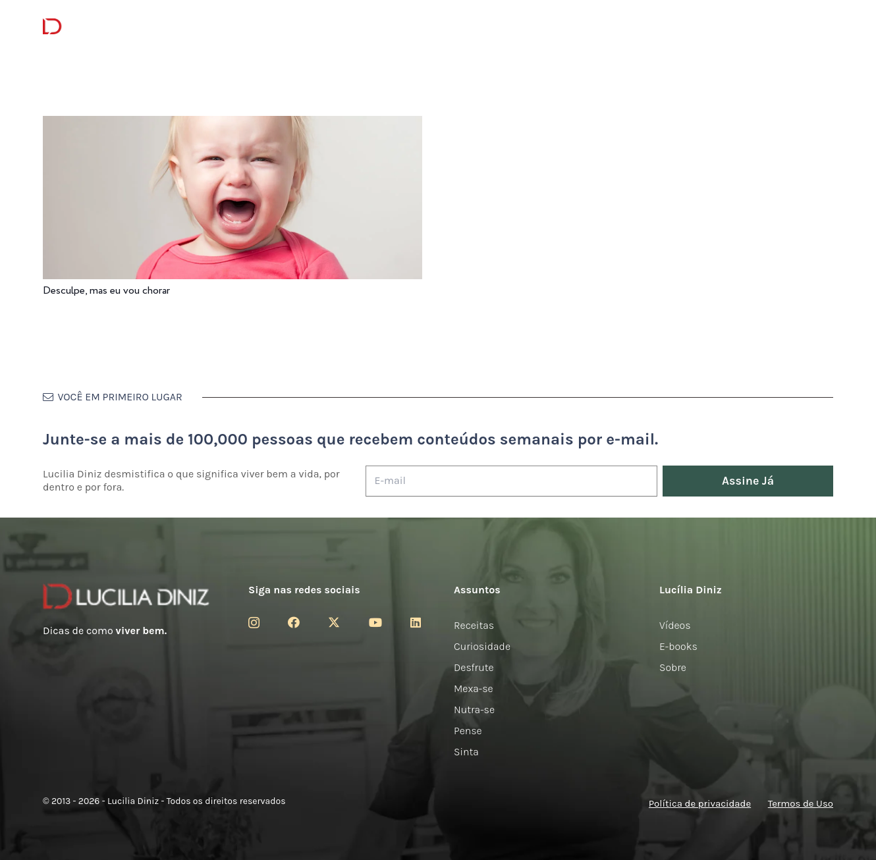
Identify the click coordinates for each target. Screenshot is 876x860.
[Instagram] (254, 623)
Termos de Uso (800, 803)
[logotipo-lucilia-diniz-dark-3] (96, 26)
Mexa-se (473, 688)
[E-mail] (511, 481)
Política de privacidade (700, 803)
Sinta (466, 751)
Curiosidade (482, 646)
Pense (468, 730)
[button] (823, 26)
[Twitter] (334, 622)
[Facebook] (294, 622)
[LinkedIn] (415, 622)
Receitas (474, 625)
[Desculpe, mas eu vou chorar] (232, 125)
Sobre (672, 667)
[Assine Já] (748, 481)
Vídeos (675, 625)
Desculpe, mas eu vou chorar (106, 290)
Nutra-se (474, 709)
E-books (678, 646)
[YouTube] (375, 622)
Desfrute (474, 667)
